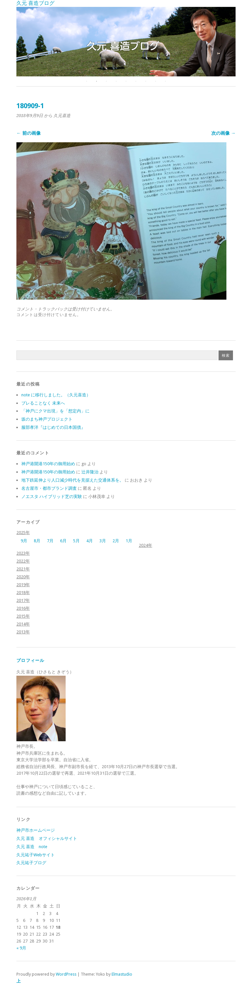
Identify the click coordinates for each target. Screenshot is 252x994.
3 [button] (106, 81)
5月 (76, 540)
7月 (50, 540)
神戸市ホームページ (35, 830)
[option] (126, 41)
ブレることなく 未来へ (43, 403)
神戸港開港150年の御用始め (48, 463)
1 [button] (86, 81)
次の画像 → (223, 133)
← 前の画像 (28, 133)
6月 (63, 540)
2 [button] (96, 81)
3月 (102, 540)
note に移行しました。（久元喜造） (56, 394)
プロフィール (30, 660)
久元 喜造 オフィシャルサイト (46, 838)
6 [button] (136, 81)
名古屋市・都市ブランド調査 (49, 488)
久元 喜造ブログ (35, 3)
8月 (37, 540)
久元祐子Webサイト (35, 854)
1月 (129, 540)
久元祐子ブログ (31, 862)
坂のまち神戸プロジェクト (47, 419)
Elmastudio (122, 974)
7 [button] (145, 81)
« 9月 (21, 947)
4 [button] (116, 81)
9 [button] (165, 81)
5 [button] (126, 81)
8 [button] (155, 81)
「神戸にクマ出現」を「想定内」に (55, 410)
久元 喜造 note (31, 846)
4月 (89, 540)
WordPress (66, 974)
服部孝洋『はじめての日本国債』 (53, 427)
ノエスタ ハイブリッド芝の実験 (51, 496)
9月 (24, 540)
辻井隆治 (89, 471)
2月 (116, 540)
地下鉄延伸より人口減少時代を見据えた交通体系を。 (72, 480)
